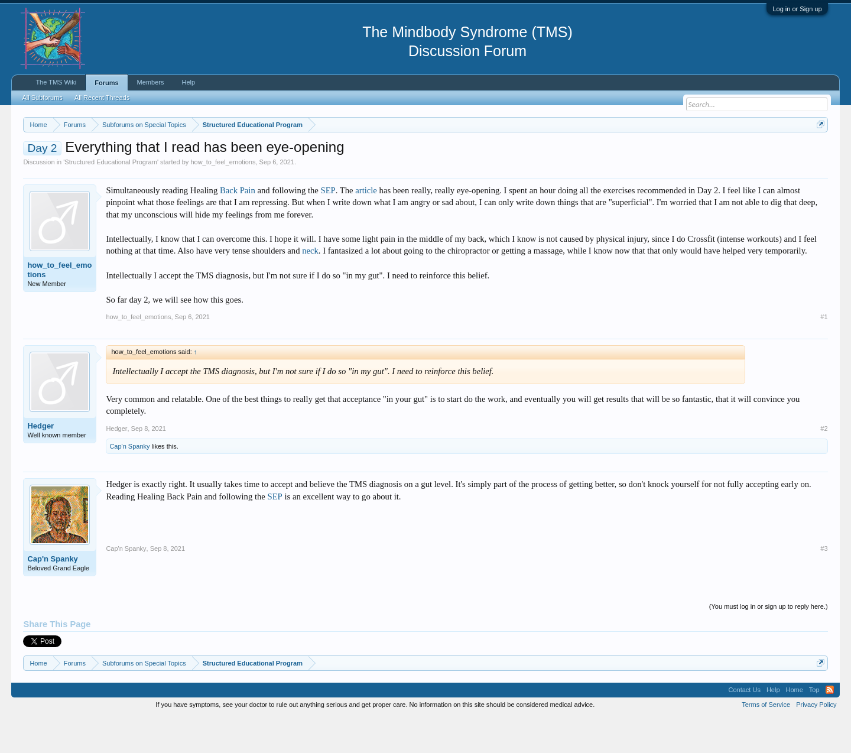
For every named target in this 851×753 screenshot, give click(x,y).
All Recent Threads (101, 97)
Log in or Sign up (796, 8)
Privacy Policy (816, 740)
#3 (823, 584)
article (366, 226)
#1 (823, 352)
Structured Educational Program (110, 197)
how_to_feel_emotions (222, 197)
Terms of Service (766, 740)
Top (814, 725)
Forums (106, 82)
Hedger (40, 461)
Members (150, 82)
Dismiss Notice (818, 152)
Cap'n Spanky (129, 481)
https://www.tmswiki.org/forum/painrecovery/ (564, 153)
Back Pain (237, 226)
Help (188, 82)
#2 (823, 464)
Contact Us (744, 725)
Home (794, 725)
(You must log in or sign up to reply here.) (768, 641)
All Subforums (42, 97)
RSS (830, 726)
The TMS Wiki (55, 82)
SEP (327, 226)
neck (310, 286)
